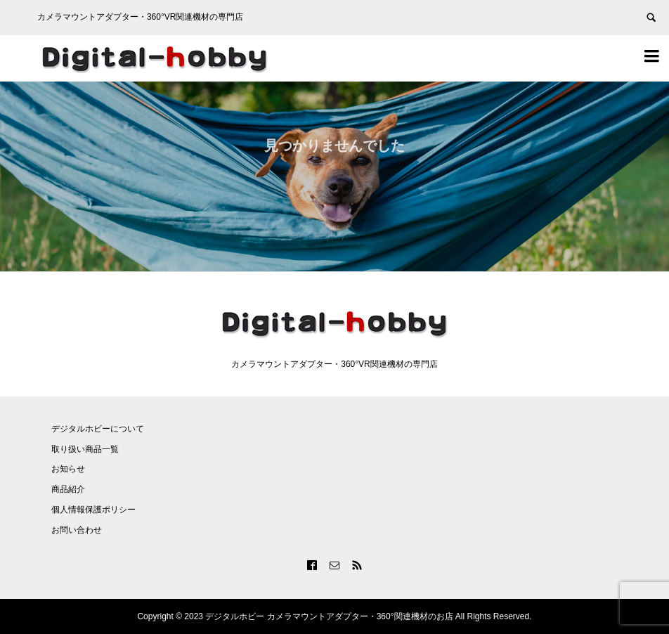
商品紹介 (68, 489)
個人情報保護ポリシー (93, 510)
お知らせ (68, 469)
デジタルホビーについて (97, 429)
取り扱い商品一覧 (85, 449)
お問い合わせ (76, 530)
